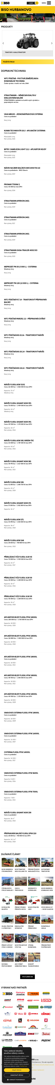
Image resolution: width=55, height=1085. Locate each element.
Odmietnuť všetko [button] (16, 1075)
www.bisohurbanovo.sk (45, 1065)
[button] (17, 1079)
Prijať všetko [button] (16, 1070)
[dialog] (17, 1065)
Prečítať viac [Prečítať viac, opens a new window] (23, 1066)
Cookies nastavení (37, 1070)
